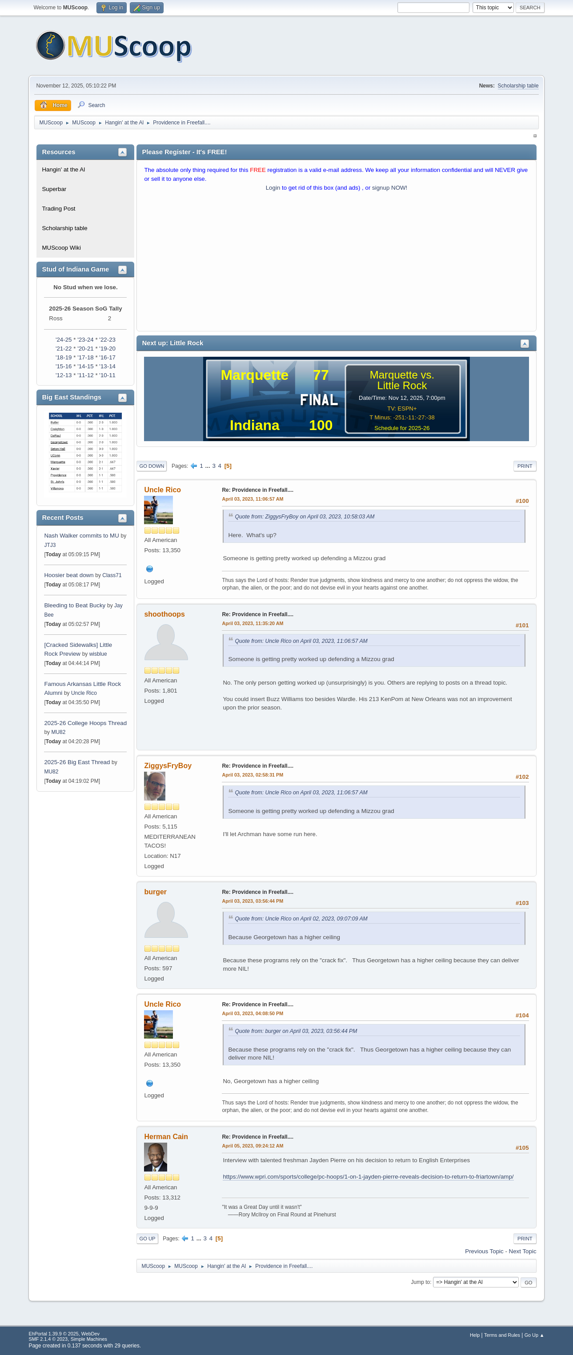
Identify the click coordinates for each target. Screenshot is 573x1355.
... (208, 465)
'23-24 (85, 339)
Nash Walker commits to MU (81, 535)
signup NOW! (389, 187)
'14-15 (85, 366)
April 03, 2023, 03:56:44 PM (252, 901)
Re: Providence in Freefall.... (257, 490)
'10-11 (107, 375)
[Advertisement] (336, 263)
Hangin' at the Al (63, 169)
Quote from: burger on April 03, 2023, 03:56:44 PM (296, 1031)
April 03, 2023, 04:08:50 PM (252, 1013)
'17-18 (85, 357)
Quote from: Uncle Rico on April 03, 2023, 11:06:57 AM (301, 641)
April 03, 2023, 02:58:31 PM (252, 774)
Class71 (111, 575)
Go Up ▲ (535, 1335)
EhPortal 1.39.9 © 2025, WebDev (63, 1333)
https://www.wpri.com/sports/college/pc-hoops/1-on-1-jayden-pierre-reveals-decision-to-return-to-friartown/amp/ (368, 1176)
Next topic (523, 1251)
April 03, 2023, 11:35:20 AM (252, 623)
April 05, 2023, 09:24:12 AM (252, 1145)
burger (155, 892)
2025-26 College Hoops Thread (85, 723)
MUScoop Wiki (61, 247)
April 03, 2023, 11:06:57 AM (252, 499)
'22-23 (107, 339)
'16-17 (107, 357)
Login (273, 187)
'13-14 (107, 366)
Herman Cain (166, 1136)
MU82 (58, 732)
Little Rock (402, 385)
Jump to (420, 1282)
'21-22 (64, 348)
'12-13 (64, 375)
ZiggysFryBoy (168, 765)
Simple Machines (89, 1339)
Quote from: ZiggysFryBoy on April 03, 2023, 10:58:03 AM (304, 517)
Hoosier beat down (68, 575)
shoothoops (164, 614)
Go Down (151, 466)
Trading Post (58, 208)
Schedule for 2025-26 (401, 428)
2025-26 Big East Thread (77, 762)
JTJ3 (50, 545)
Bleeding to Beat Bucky (74, 605)
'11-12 (85, 375)
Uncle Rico (84, 693)
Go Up (147, 1238)
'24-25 (64, 339)
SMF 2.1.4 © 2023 (48, 1339)
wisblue (98, 654)
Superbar (54, 189)
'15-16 (64, 366)
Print (525, 466)
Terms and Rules (502, 1335)
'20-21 (85, 348)
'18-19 (64, 357)
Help (475, 1335)
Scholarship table (518, 86)
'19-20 (107, 348)
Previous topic (484, 1251)
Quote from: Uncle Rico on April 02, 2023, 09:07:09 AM (301, 919)
